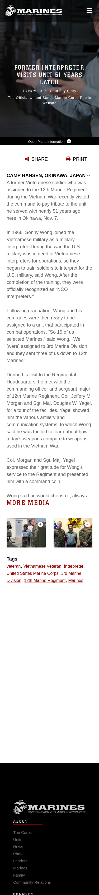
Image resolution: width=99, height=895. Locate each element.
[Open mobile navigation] (89, 10)
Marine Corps (49, 813)
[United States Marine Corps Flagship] (33, 10)
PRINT (80, 159)
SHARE (39, 159)
